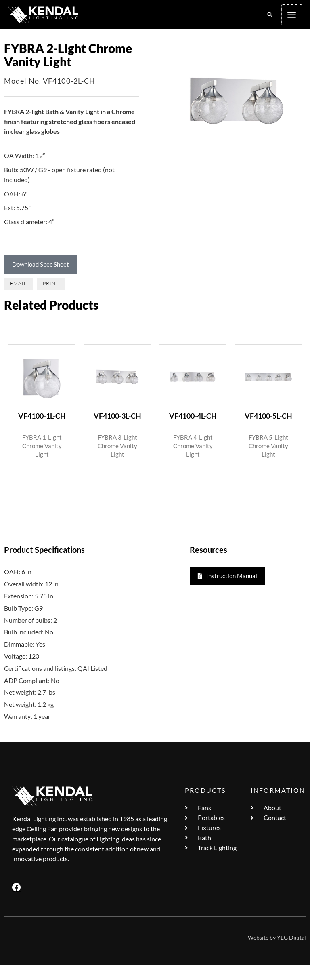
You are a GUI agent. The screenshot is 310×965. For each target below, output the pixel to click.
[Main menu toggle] (292, 15)
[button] (270, 15)
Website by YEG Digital (277, 937)
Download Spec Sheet (40, 264)
